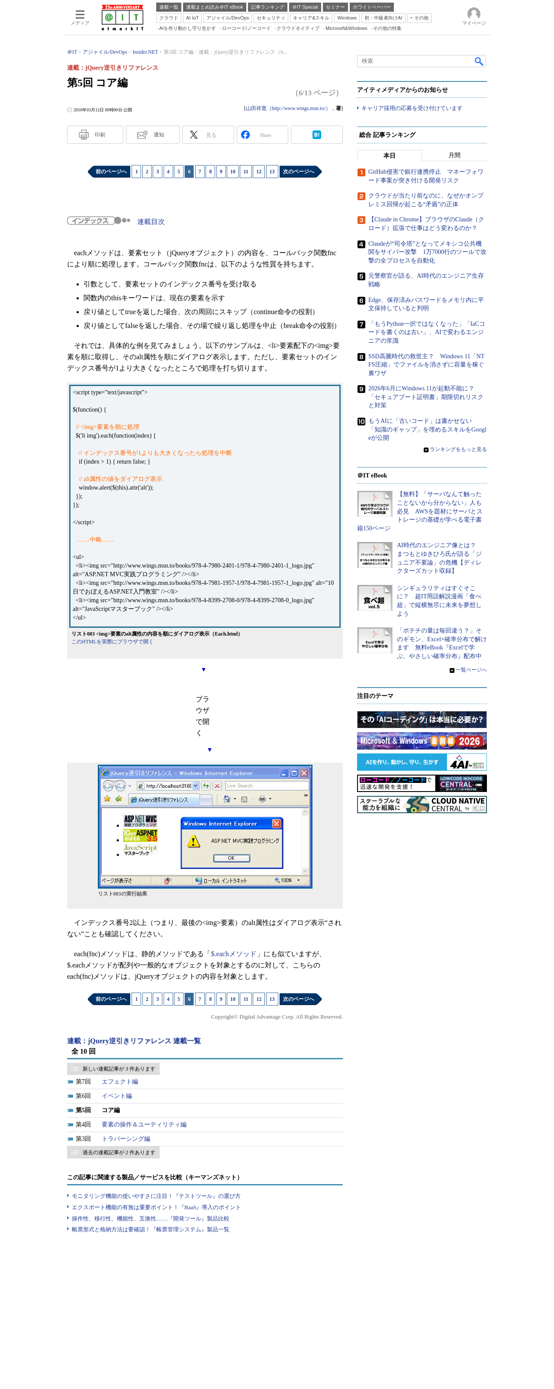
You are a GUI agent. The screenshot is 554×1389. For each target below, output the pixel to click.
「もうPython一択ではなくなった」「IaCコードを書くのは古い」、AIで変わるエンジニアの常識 (426, 332)
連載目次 (151, 221)
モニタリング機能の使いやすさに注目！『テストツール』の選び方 (156, 1196)
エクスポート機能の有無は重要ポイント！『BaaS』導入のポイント (156, 1207)
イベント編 (117, 1096)
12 (258, 172)
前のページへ (111, 172)
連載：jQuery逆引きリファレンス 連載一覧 (134, 1041)
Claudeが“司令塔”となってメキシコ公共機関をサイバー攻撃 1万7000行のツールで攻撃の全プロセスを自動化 (427, 252)
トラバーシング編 (126, 1139)
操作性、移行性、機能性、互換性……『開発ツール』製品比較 (150, 1218)
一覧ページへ (471, 670)
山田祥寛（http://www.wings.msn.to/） (288, 108)
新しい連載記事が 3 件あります (119, 1069)
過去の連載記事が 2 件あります (119, 1152)
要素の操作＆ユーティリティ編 (144, 1124)
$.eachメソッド (233, 953)
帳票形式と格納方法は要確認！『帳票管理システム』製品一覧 (150, 1229)
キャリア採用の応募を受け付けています (412, 108)
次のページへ (298, 172)
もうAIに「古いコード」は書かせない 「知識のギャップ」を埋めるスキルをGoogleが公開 (427, 429)
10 (232, 172)
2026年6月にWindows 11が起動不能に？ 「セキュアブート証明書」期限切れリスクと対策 (425, 397)
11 (245, 172)
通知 (159, 135)
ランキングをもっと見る (458, 450)
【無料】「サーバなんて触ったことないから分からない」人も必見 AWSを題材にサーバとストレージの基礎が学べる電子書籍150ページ (420, 511)
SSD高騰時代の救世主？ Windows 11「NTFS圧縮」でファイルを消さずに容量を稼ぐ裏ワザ (426, 364)
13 (272, 172)
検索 (479, 61)
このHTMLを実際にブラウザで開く (112, 642)
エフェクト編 (120, 1081)
